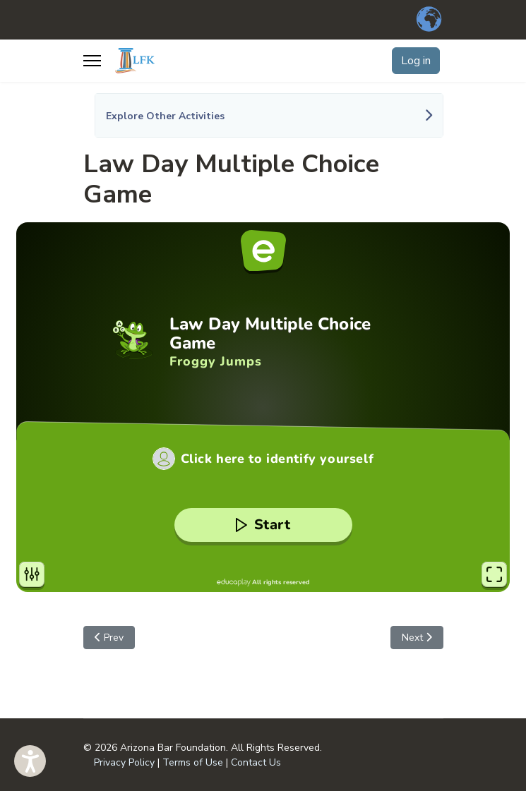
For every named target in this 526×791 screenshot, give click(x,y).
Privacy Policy (124, 762)
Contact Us (256, 762)
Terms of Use (192, 762)
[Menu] (92, 61)
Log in (416, 60)
